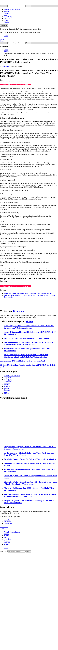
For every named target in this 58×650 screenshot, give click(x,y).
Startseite (7, 520)
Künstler (6, 22)
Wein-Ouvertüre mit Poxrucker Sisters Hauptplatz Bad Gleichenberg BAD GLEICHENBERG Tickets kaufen (26, 356)
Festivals (7, 18)
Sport (5, 15)
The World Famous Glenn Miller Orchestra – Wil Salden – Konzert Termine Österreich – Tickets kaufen (30, 495)
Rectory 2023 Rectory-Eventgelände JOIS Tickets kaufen (26, 338)
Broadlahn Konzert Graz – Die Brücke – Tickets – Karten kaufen (30, 459)
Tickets (29, 321)
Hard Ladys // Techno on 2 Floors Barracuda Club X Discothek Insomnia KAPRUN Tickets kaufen (29, 327)
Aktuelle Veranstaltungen (12, 9)
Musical (6, 11)
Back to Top (4, 527)
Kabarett (6, 13)
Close (2, 528)
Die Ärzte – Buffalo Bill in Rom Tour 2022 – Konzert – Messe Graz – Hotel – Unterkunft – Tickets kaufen (30, 483)
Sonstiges (7, 390)
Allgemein (7, 377)
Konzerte (7, 20)
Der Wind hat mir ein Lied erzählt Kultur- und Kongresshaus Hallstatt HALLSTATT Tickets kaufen (28, 343)
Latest (6, 36)
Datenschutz (8, 523)
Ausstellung (8, 16)
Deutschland (8, 381)
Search (28, 6)
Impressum (7, 522)
